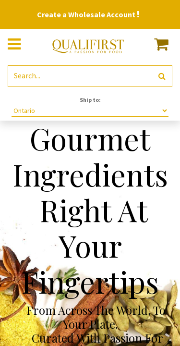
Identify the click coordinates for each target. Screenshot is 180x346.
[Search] (162, 76)
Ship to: (90, 99)
